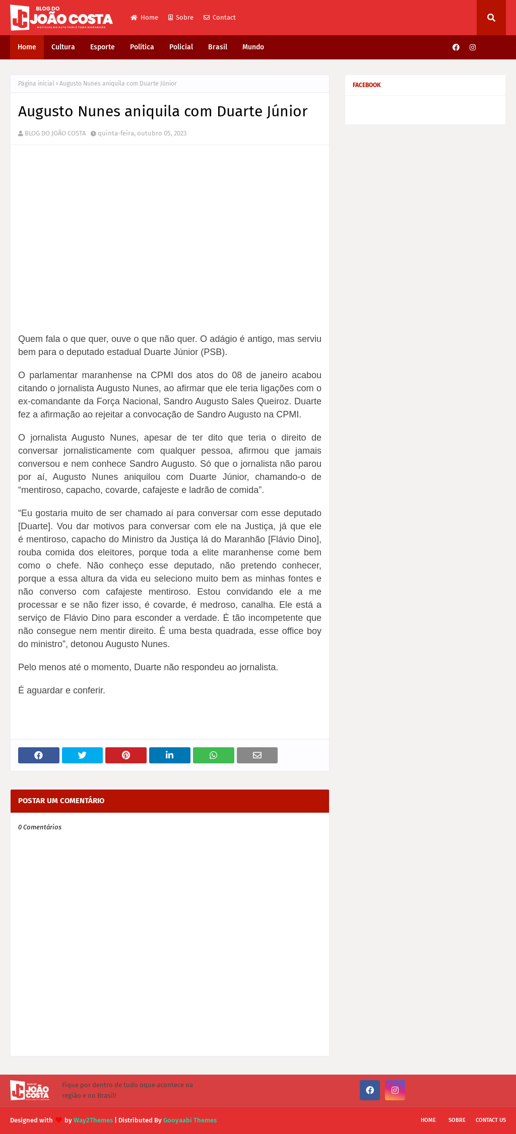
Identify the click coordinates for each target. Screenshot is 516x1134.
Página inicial (36, 83)
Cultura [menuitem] (63, 47)
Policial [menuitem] (181, 47)
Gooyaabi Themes (190, 1120)
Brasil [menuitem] (217, 47)
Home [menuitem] (27, 47)
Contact (220, 17)
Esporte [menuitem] (102, 47)
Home (144, 17)
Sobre (181, 17)
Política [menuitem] (142, 47)
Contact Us (491, 1120)
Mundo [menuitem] (253, 47)
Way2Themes (93, 1120)
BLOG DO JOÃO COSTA (55, 133)
